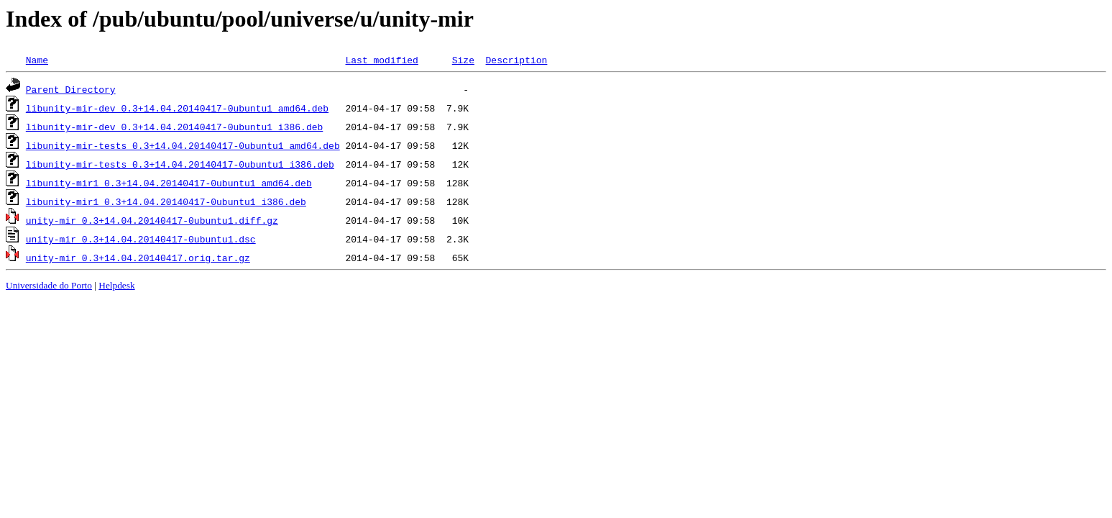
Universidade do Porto (49, 285)
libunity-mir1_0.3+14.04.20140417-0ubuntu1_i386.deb (166, 201)
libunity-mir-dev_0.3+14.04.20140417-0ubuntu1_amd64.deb (177, 107)
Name (37, 59)
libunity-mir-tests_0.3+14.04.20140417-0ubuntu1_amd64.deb (183, 145)
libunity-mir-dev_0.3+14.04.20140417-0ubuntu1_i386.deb (174, 126)
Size (463, 59)
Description (516, 59)
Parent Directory (71, 89)
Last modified (381, 59)
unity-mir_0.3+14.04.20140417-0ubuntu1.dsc (141, 238)
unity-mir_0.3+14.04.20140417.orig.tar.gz (138, 257)
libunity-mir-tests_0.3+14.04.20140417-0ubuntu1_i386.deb (180, 164)
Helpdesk (116, 285)
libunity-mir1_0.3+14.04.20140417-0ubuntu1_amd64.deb (169, 182)
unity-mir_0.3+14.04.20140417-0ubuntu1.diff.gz (152, 220)
